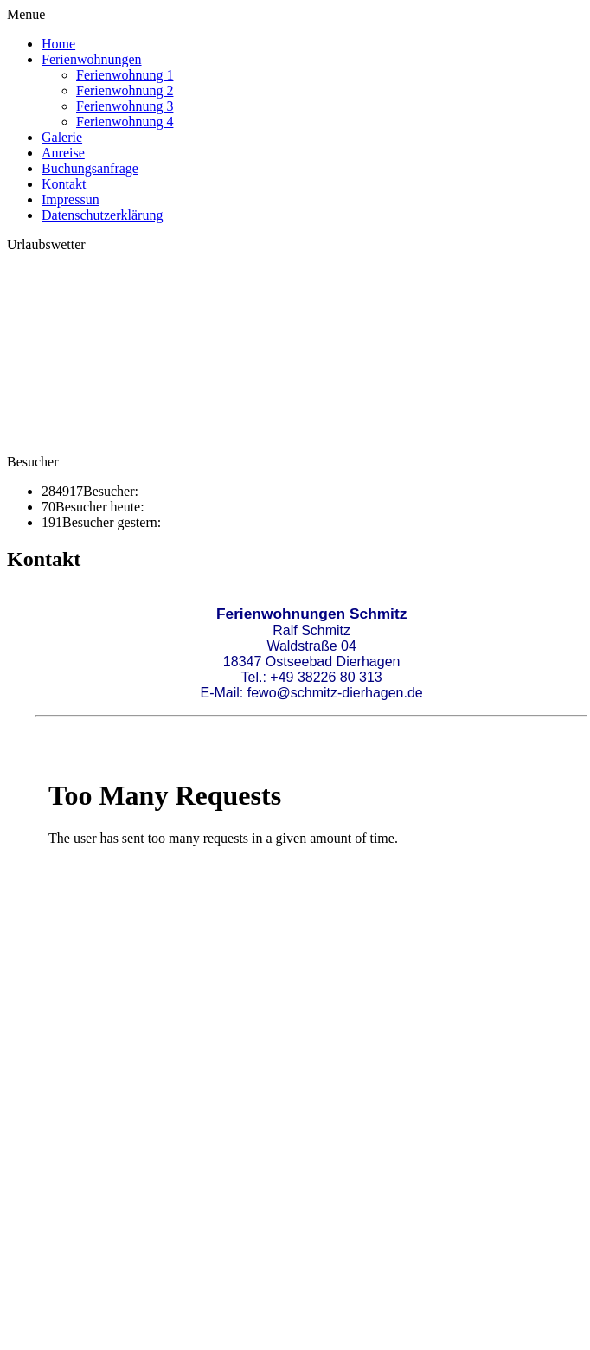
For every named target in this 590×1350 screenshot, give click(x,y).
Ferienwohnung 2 (124, 90)
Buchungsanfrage (90, 168)
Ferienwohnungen (92, 59)
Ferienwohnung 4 (124, 121)
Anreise (63, 152)
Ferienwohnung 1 (124, 75)
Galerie (62, 137)
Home (58, 43)
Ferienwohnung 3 (124, 106)
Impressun (70, 199)
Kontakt (64, 184)
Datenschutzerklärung (102, 215)
